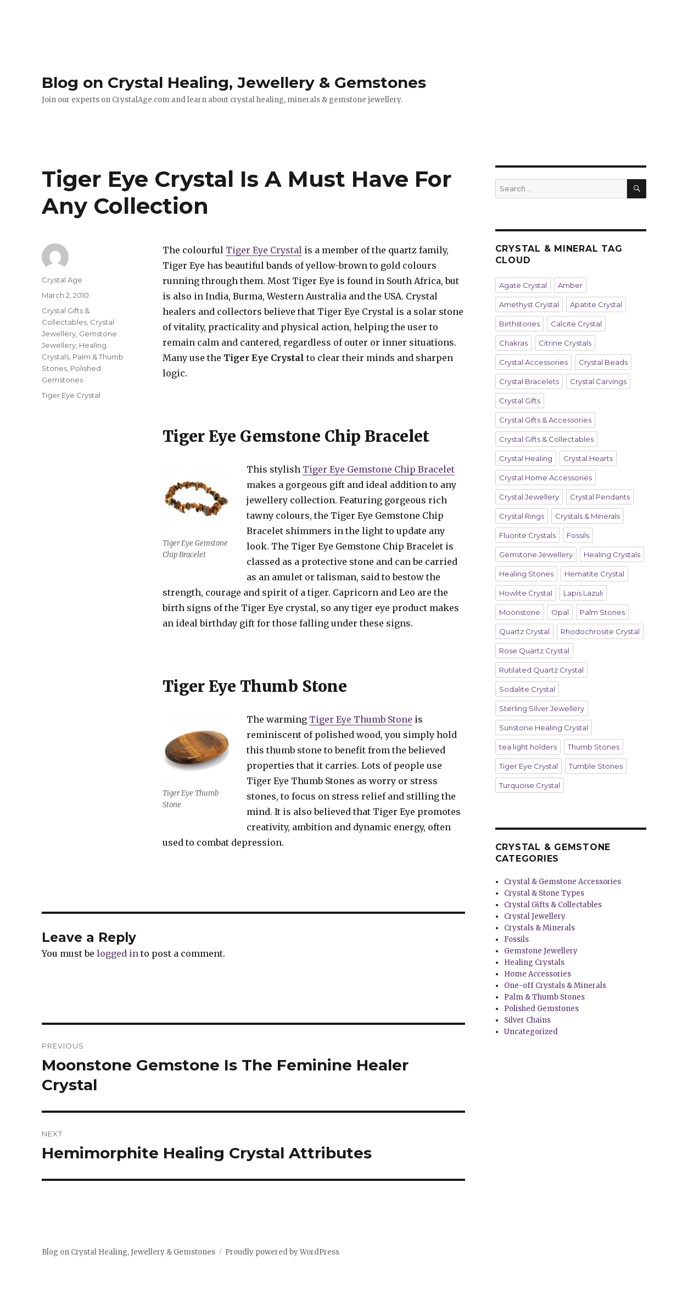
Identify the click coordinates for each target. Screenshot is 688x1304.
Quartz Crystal (524, 631)
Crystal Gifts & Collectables (546, 439)
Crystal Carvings (598, 381)
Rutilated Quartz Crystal (541, 669)
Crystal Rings (521, 516)
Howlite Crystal (525, 593)
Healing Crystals (612, 554)
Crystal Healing (525, 458)
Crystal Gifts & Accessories (545, 419)
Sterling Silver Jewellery (541, 708)
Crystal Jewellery (529, 496)
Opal (560, 612)
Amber (570, 285)
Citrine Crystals (565, 343)
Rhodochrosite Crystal (600, 631)
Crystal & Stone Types (544, 893)
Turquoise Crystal (529, 785)
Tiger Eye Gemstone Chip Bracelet (379, 469)
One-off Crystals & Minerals (555, 985)
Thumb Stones (593, 746)
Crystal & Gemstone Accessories (562, 881)
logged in (117, 953)
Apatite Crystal (596, 304)
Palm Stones (602, 612)
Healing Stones (526, 573)
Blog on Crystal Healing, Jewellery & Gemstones (234, 82)
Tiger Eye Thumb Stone (360, 719)
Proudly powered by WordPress (282, 1252)
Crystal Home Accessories (545, 477)
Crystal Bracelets (529, 381)
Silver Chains (527, 1020)
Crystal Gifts (519, 400)
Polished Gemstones (541, 1008)
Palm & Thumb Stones (544, 997)
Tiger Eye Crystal (264, 250)
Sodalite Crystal (527, 689)
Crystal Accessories (533, 362)
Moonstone (519, 612)
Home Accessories (537, 974)
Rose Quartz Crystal (534, 650)
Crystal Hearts (588, 458)
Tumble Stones (596, 766)
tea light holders (528, 746)
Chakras (513, 343)
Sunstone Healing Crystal (543, 727)
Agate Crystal (523, 285)
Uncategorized (531, 1031)
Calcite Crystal (576, 323)
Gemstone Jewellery (536, 554)
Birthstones (519, 323)
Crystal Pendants (600, 496)
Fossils (578, 535)
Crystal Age (62, 279)
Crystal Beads (603, 362)
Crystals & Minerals (587, 516)
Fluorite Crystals (527, 535)
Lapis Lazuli (583, 593)
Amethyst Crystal (529, 304)
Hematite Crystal (594, 573)
